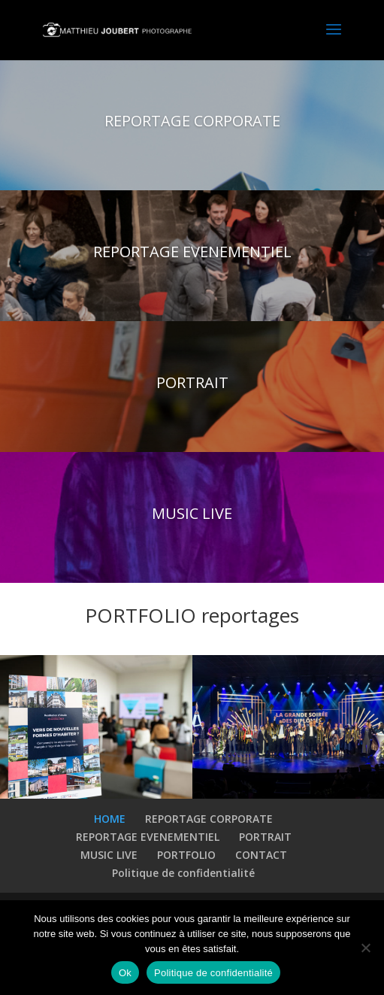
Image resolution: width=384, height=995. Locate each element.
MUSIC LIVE (192, 513)
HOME (109, 818)
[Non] (365, 947)
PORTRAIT (192, 382)
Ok (125, 972)
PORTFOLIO (186, 855)
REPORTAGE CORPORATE (192, 121)
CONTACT (261, 855)
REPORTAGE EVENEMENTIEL (192, 251)
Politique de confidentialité (183, 873)
